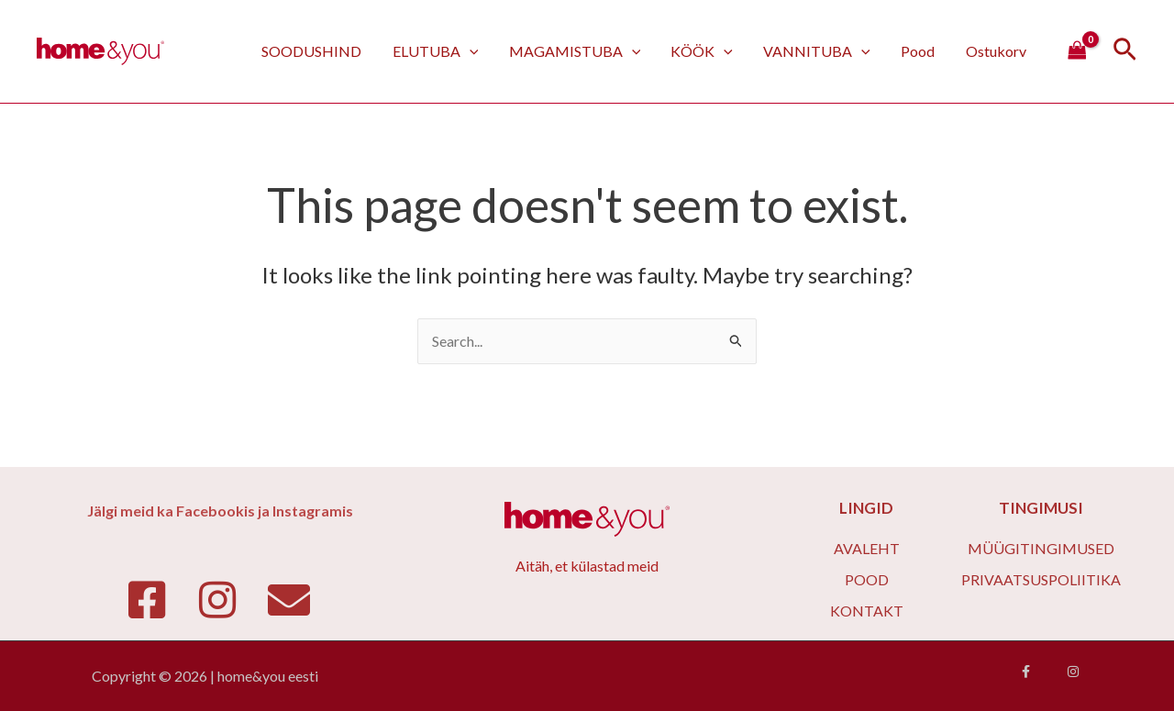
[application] (476, 51)
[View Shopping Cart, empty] (1076, 51)
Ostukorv (996, 51)
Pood (919, 51)
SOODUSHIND (320, 51)
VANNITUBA (820, 51)
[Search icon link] (1125, 52)
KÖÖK (706, 51)
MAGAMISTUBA (580, 51)
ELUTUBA (442, 51)
